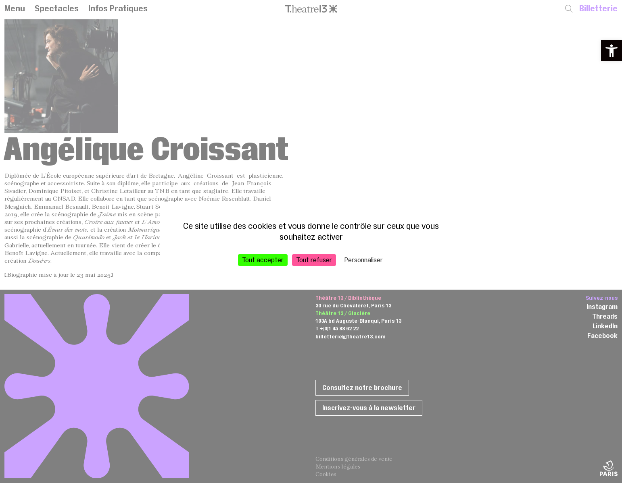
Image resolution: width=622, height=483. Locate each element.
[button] (611, 50)
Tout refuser (314, 259)
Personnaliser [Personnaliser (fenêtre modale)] (363, 259)
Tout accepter (263, 259)
